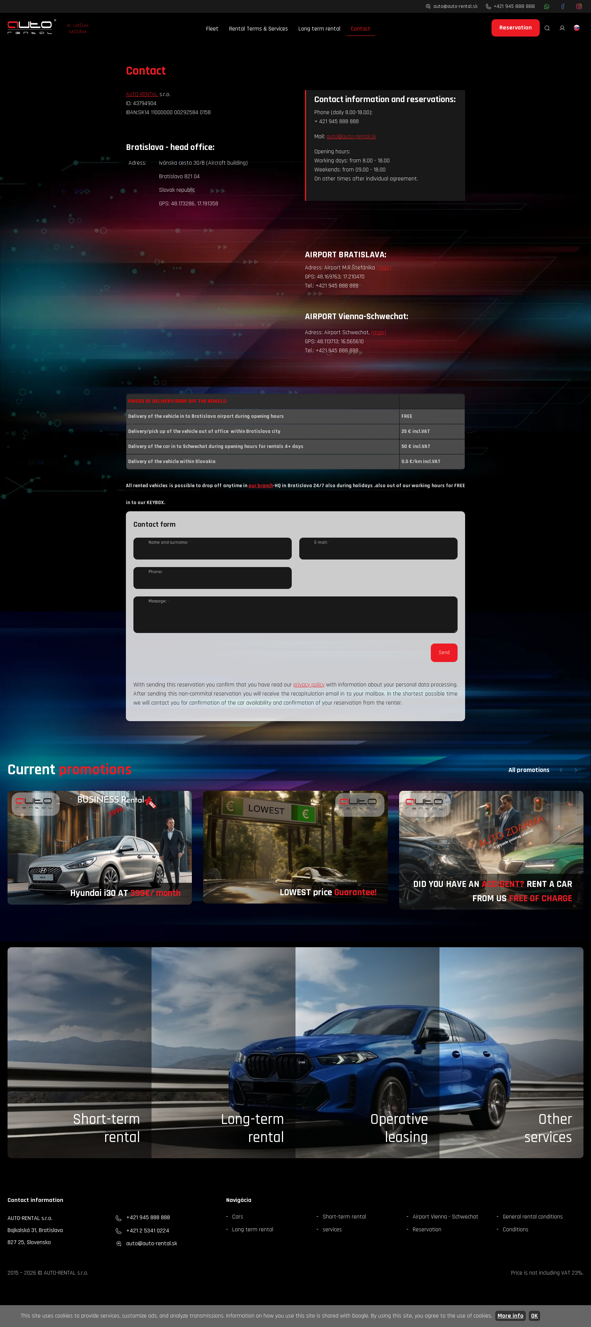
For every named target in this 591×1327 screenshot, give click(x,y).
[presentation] (190, 664)
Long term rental (319, 29)
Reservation (515, 28)
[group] (100, 853)
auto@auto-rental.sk (351, 137)
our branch (260, 485)
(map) (384, 268)
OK (534, 1316)
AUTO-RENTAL (142, 94)
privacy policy (309, 690)
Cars (237, 1222)
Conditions (515, 1235)
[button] (560, 775)
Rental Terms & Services (258, 29)
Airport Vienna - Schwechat (445, 1222)
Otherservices (548, 1134)
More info (511, 1316)
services (332, 1235)
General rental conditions (533, 1222)
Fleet (212, 29)
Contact (361, 29)
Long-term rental (252, 1134)
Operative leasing (399, 1134)
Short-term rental (106, 1134)
